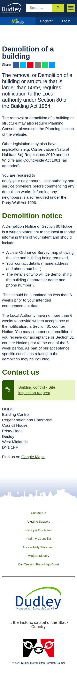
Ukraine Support (38, 521)
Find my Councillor (38, 538)
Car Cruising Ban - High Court (38, 564)
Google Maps (33, 457)
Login (66, 21)
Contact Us (38, 513)
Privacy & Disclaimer (38, 530)
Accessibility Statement (38, 547)
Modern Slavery (38, 555)
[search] (39, 8)
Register (46, 21)
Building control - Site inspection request (36, 390)
